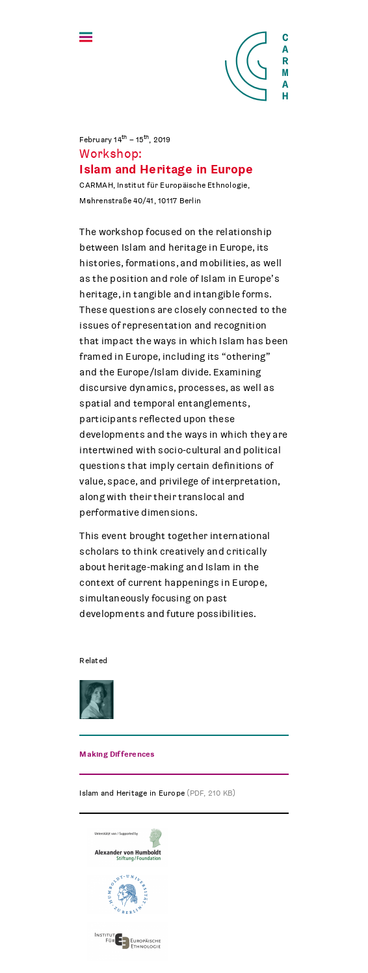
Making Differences (116, 754)
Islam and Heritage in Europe (157, 793)
